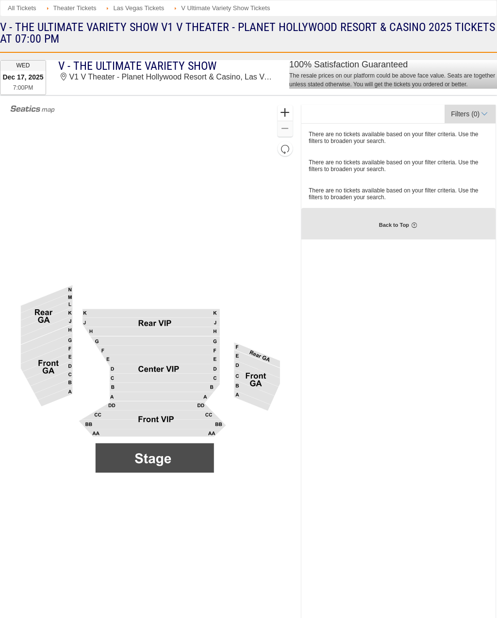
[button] (285, 113)
